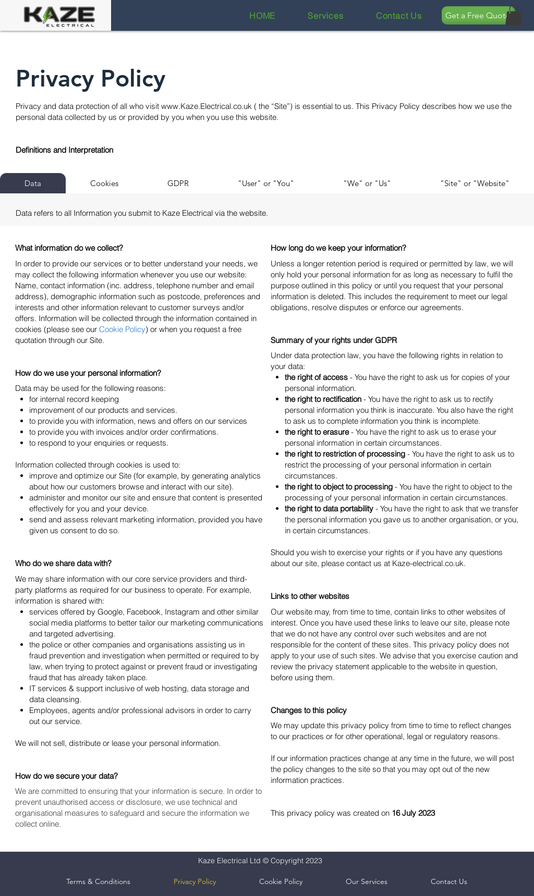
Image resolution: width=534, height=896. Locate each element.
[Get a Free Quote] (478, 15)
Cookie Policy (122, 329)
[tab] (33, 183)
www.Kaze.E (183, 106)
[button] (514, 15)
